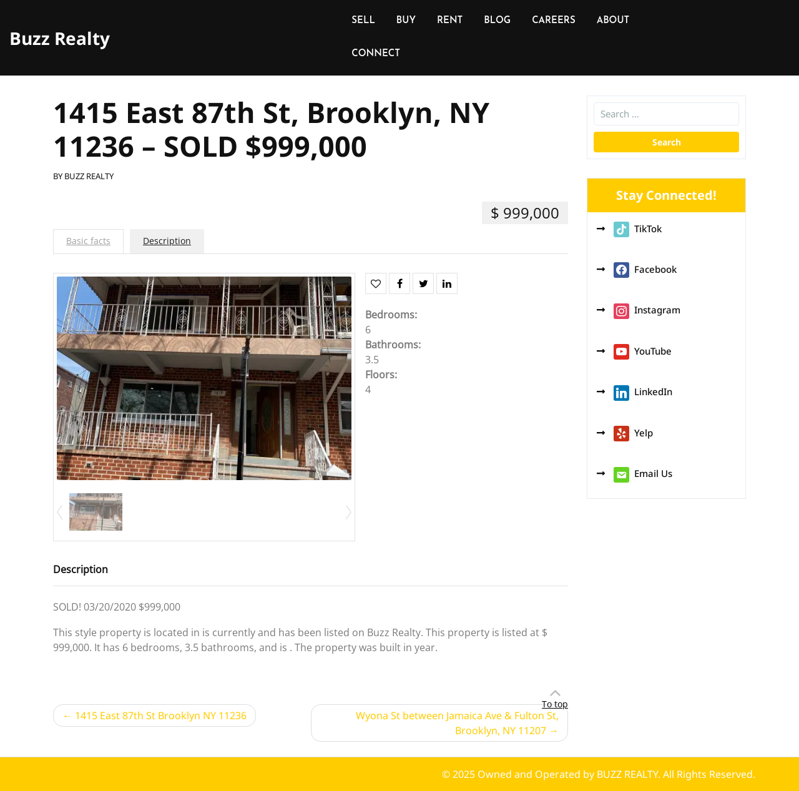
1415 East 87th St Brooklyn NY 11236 (161, 715)
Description (167, 241)
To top (555, 704)
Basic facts (88, 241)
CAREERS (553, 21)
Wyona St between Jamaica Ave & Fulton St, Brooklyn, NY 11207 (457, 723)
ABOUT (613, 21)
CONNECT (375, 54)
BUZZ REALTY (89, 176)
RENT (450, 21)
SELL (363, 21)
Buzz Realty (59, 38)
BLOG (497, 21)
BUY (406, 21)
